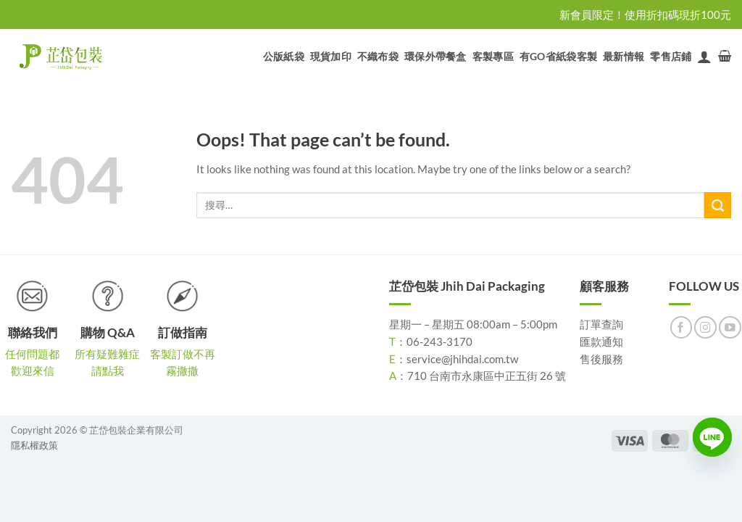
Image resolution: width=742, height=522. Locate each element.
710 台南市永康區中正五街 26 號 (486, 375)
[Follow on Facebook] (681, 327)
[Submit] (717, 205)
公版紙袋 (283, 56)
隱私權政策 (34, 445)
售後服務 (601, 358)
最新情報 (623, 56)
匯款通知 (601, 341)
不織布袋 (378, 56)
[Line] (712, 437)
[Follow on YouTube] (730, 327)
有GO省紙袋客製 (558, 56)
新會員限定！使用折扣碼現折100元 (645, 14)
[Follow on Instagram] (705, 327)
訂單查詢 (601, 324)
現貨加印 (330, 56)
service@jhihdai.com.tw (462, 358)
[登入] (704, 56)
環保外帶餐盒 (435, 56)
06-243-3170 (439, 341)
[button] (724, 56)
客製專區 (493, 56)
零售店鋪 (670, 56)
